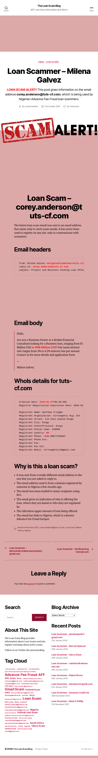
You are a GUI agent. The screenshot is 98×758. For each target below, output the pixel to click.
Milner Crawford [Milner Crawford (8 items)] (21, 704)
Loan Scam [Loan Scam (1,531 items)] (32, 701)
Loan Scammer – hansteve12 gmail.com (72, 686)
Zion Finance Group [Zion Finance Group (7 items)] (24, 731)
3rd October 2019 (52, 107)
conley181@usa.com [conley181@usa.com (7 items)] (12, 686)
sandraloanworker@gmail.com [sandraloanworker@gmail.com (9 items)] (17, 725)
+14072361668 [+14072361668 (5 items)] (10, 671)
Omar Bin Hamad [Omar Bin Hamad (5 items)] (10, 715)
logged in (31, 586)
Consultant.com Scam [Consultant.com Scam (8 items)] (29, 686)
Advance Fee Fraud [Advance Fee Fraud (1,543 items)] (21, 677)
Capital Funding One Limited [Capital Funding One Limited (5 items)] (32, 681)
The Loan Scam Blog (49, 6)
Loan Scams (53, 63)
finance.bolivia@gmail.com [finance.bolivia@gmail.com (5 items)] (23, 688)
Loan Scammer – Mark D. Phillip (67, 703)
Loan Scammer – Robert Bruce (67, 677)
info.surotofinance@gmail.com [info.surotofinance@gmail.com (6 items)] (22, 695)
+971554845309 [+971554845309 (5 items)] (34, 671)
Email (41, 63)
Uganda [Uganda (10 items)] (27, 728)
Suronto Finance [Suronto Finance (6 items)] (11, 728)
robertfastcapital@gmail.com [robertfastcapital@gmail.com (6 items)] (15, 723)
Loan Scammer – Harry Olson (66, 657)
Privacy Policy (44, 751)
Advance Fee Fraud (26, 528)
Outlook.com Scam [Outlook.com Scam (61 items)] (27, 714)
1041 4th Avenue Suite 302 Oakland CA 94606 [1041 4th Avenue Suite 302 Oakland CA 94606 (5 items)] (20, 674)
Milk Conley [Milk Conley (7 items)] (9, 704)
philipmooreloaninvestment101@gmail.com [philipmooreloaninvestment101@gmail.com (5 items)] (19, 718)
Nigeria (28, 531)
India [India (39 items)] (7, 695)
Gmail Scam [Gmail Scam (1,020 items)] (14, 691)
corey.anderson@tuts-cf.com (53, 528)
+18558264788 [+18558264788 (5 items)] (21, 671)
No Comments (73, 107)
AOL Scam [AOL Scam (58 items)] (10, 680)
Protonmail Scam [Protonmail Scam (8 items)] (11, 720)
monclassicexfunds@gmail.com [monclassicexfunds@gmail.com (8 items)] (17, 712)
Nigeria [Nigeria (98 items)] (34, 711)
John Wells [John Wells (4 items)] (25, 697)
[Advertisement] (49, 34)
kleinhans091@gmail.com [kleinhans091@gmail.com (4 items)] (13, 701)
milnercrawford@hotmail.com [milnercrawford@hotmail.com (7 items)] (16, 707)
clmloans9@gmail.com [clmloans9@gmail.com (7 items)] (13, 683)
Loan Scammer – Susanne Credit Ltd (70, 695)
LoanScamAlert (31, 107)
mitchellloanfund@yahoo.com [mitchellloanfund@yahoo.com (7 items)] (16, 709)
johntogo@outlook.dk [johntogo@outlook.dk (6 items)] (12, 697)
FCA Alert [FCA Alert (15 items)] (9, 688)
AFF (37, 528)
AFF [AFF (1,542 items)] (41, 677)
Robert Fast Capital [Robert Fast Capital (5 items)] (25, 720)
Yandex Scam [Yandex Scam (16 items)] (10, 731)
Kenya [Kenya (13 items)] (32, 697)
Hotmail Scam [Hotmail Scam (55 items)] (32, 692)
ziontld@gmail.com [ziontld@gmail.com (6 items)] (12, 734)
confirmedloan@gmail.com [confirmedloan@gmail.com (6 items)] (33, 683)
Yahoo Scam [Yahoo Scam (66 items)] (38, 728)
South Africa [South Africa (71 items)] (37, 725)
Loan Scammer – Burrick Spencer (68, 648)
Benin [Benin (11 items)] (19, 681)
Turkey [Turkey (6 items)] (20, 728)
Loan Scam (72, 528)
